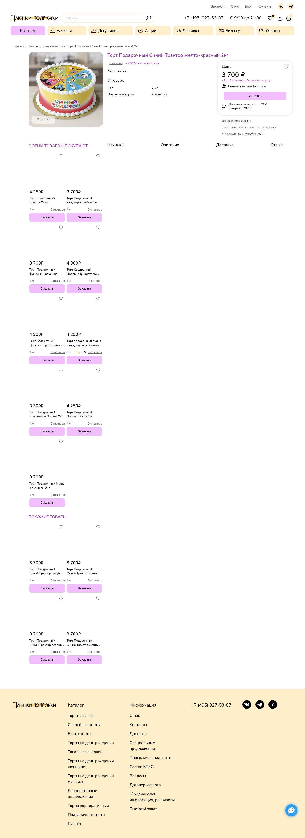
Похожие (43, 120)
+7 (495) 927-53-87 (211, 705)
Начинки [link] (115, 145)
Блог (248, 6)
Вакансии (218, 6)
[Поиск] (148, 18)
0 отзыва (115, 63)
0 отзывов (58, 210)
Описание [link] (170, 145)
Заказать (47, 217)
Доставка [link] (224, 145)
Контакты (265, 6)
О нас (235, 6)
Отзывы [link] (278, 145)
